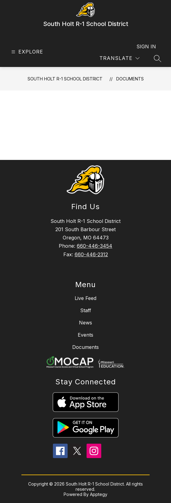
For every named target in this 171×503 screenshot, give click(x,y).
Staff (85, 310)
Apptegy (98, 494)
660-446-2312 (91, 254)
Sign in (146, 46)
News (85, 323)
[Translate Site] (119, 58)
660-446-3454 (94, 246)
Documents (130, 78)
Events (85, 335)
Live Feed (85, 298)
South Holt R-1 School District (65, 78)
